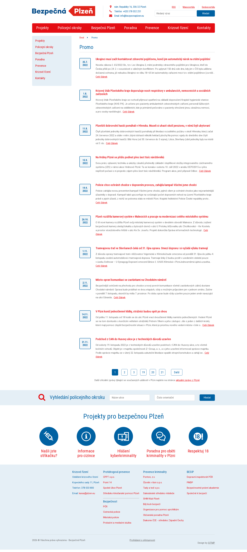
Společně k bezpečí (197, 493)
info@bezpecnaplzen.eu (132, 15)
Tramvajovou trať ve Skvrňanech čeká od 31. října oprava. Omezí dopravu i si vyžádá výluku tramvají (152, 248)
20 (152, 372)
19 (143, 372)
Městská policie (111, 517)
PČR (105, 506)
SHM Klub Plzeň (151, 498)
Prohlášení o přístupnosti (142, 540)
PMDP (190, 482)
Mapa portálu (189, 7)
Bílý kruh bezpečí (151, 504)
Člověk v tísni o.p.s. (152, 482)
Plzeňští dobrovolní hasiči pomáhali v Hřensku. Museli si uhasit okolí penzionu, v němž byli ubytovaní (153, 125)
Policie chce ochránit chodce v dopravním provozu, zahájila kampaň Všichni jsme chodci (146, 185)
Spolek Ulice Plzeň (112, 488)
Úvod (81, 37)
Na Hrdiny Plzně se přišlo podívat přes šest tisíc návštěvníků (130, 157)
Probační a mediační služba (117, 522)
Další (176, 372)
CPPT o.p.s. (109, 477)
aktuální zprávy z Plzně (188, 380)
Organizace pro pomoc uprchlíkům (161, 509)
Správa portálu (208, 7)
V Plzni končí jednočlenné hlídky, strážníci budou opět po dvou (131, 311)
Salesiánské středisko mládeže (158, 493)
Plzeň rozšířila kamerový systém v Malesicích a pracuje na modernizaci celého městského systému (152, 216)
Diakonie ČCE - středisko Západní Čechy (163, 520)
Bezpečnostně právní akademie (203, 488)
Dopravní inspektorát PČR (200, 477)
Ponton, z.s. (149, 477)
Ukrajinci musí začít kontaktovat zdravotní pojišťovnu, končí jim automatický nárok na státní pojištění (153, 59)
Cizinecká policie (111, 512)
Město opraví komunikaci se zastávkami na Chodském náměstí (131, 279)
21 (162, 372)
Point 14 (107, 482)
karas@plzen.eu (87, 493)
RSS (174, 7)
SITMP (211, 543)
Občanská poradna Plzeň (156, 515)
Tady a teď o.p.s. (151, 488)
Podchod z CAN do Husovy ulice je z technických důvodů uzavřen (133, 339)
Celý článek (101, 76)
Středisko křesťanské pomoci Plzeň (121, 493)
